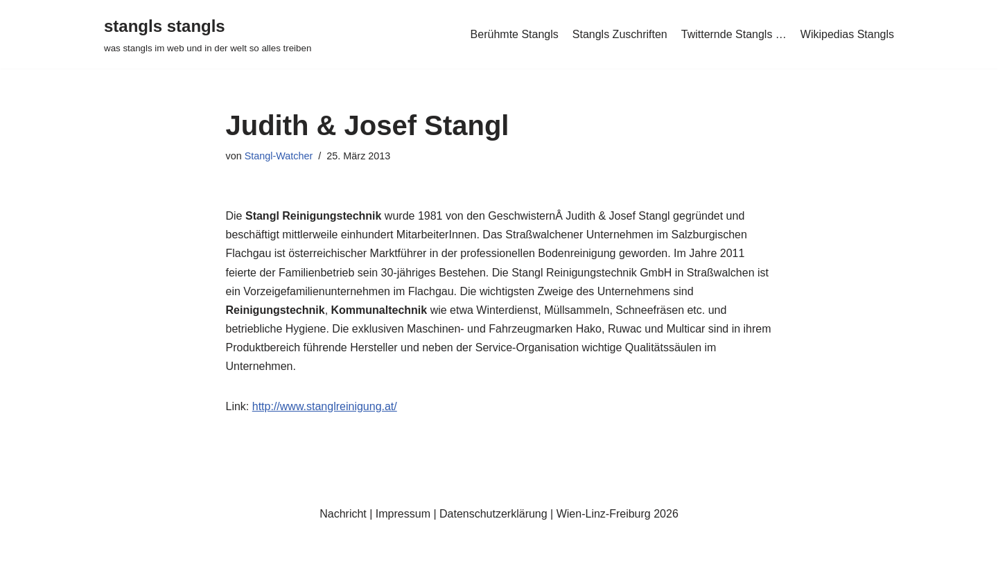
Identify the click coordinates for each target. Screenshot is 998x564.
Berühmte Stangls (515, 34)
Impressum (403, 514)
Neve (117, 546)
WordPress (243, 546)
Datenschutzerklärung (493, 514)
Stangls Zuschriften (619, 34)
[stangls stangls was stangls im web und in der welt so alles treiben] (207, 34)
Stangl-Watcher (279, 155)
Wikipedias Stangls (847, 34)
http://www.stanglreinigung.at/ (324, 406)
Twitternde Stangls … (734, 34)
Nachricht (343, 514)
